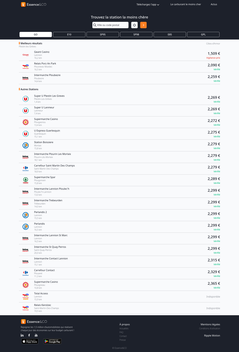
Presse (123, 339)
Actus (214, 4)
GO (35, 34)
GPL (203, 34)
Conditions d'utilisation (209, 328)
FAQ (121, 332)
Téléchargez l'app (148, 5)
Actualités (124, 328)
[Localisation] (134, 25)
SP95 (103, 34)
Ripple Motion (212, 335)
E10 (69, 34)
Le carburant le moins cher (185, 4)
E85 (170, 34)
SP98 (136, 34)
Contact (123, 336)
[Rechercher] (143, 25)
